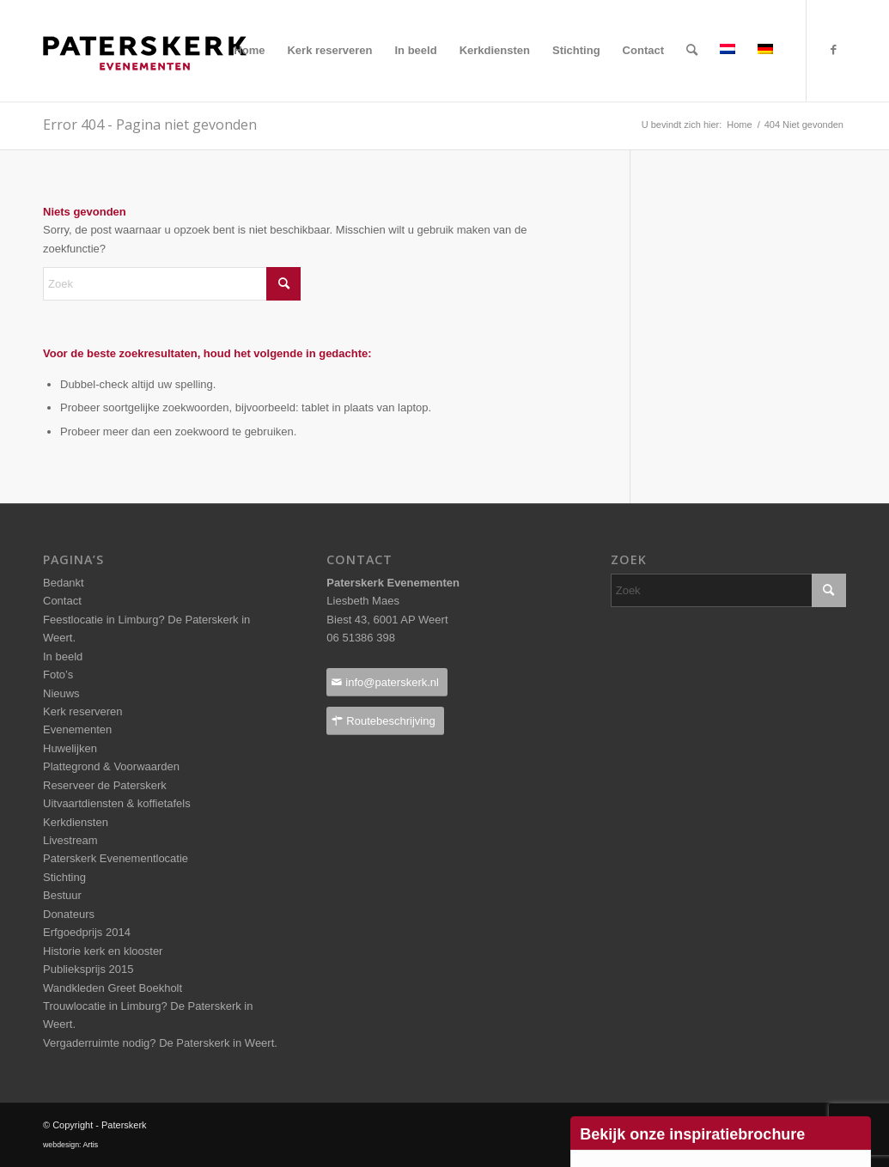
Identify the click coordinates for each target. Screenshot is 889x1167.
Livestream (70, 840)
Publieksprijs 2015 (88, 969)
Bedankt (63, 582)
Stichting (64, 877)
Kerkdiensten (75, 822)
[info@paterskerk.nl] (387, 682)
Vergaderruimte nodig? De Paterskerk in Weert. (160, 1042)
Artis (90, 1144)
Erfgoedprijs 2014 (87, 932)
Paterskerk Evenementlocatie (115, 858)
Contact (62, 600)
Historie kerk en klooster (102, 951)
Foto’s (58, 674)
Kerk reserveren (82, 711)
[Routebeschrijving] (384, 721)
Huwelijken (70, 748)
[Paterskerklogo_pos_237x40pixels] (145, 86)
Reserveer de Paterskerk (105, 785)
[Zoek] (692, 50)
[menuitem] (249, 50)
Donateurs (68, 914)
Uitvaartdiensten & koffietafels (117, 803)
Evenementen (77, 729)
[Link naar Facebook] (833, 50)
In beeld (62, 656)
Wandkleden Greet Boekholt (112, 988)
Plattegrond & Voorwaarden (111, 766)
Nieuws (61, 693)
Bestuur (62, 895)
